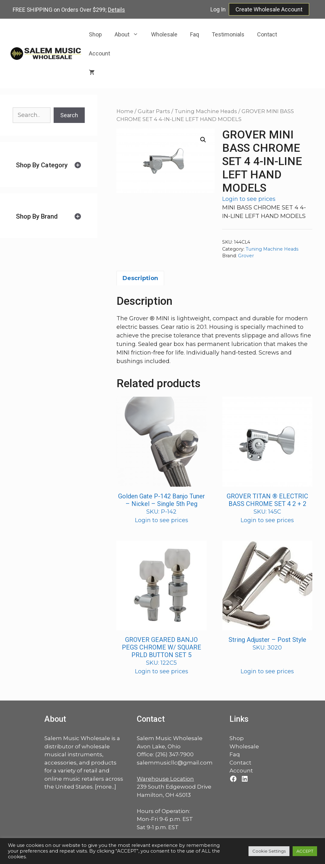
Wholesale (164, 34)
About (130, 34)
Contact (267, 34)
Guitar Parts (154, 111)
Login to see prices (248, 198)
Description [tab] (140, 278)
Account (99, 53)
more (104, 787)
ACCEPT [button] (304, 851)
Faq (194, 34)
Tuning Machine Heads (206, 111)
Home (124, 111)
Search (69, 115)
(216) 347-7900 (174, 754)
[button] (203, 139)
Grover (246, 256)
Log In (218, 9)
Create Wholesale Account (268, 9)
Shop (95, 34)
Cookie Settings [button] (269, 851)
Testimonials (228, 34)
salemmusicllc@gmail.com (175, 762)
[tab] (49, 165)
